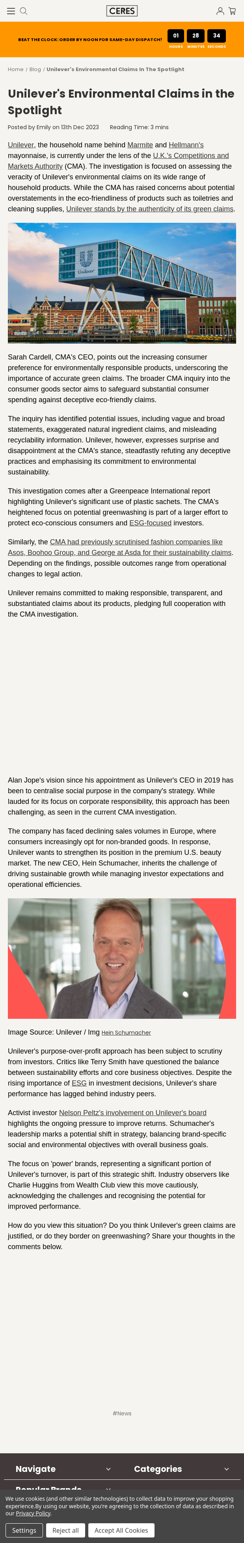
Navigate (36, 1469)
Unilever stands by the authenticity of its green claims (149, 209)
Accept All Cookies (121, 1530)
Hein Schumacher (126, 1033)
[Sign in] (222, 10)
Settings (24, 1530)
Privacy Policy (33, 1513)
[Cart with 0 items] (236, 10)
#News (122, 1413)
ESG (79, 1083)
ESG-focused (150, 523)
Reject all (65, 1530)
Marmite (140, 145)
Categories (158, 1469)
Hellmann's (186, 145)
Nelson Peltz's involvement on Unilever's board (133, 1113)
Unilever (21, 145)
